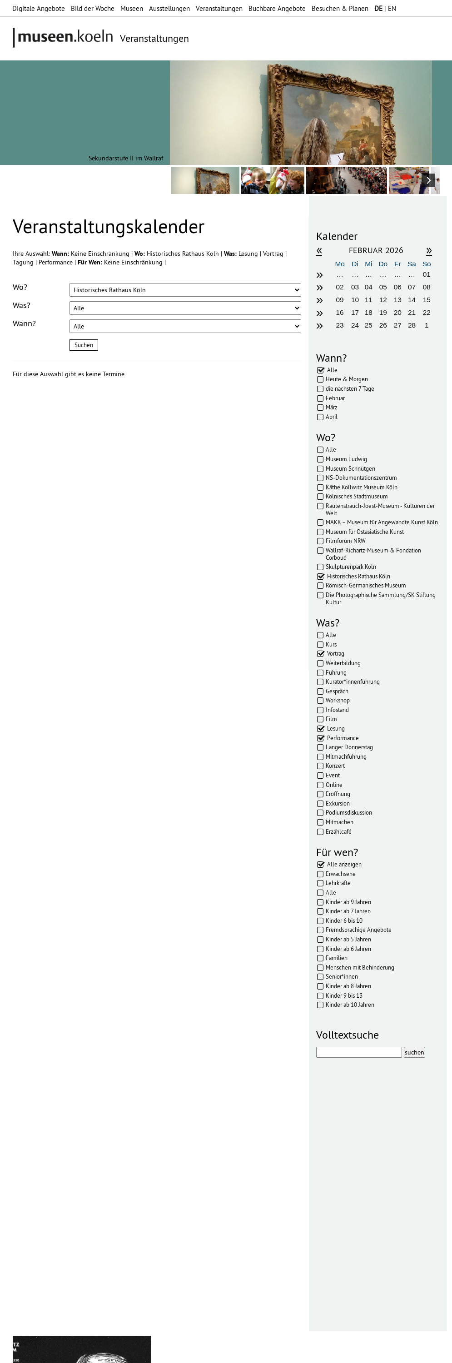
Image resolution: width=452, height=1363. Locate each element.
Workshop (338, 700)
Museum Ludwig (346, 459)
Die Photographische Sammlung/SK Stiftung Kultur (381, 598)
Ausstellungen (169, 8)
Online (334, 784)
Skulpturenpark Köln (351, 566)
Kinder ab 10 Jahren (350, 1004)
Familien (337, 957)
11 (369, 299)
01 (427, 274)
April (332, 416)
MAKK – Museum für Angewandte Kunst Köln (382, 522)
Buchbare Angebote (277, 8)
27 (398, 325)
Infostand (337, 709)
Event (333, 775)
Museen (131, 8)
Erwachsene (341, 873)
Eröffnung (338, 793)
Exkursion (338, 803)
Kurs (331, 644)
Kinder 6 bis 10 (344, 920)
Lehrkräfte (338, 882)
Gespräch (337, 691)
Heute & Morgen (347, 379)
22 (427, 312)
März (332, 407)
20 (398, 312)
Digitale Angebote (38, 8)
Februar (335, 398)
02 (340, 287)
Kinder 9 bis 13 (344, 995)
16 (340, 312)
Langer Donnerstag (349, 747)
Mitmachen (339, 822)
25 (369, 325)
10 (355, 299)
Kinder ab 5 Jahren (348, 939)
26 (383, 325)
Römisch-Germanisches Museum (366, 585)
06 (398, 287)
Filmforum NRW (346, 540)
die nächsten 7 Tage (350, 388)
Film (331, 718)
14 (412, 299)
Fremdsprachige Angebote (359, 929)
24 (355, 325)
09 (340, 299)
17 (355, 312)
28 (412, 325)
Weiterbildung (343, 663)
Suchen (84, 344)
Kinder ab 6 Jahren (348, 948)
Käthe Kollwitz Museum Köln (361, 487)
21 (412, 312)
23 (340, 325)
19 (383, 312)
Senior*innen (342, 976)
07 (412, 287)
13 (398, 299)
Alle (332, 369)
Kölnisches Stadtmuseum (357, 496)
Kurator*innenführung (353, 681)
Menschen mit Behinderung (360, 967)
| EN (385, 8)
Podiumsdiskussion (349, 812)
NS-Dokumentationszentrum (361, 477)
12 (383, 299)
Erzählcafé (339, 831)
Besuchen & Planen (340, 8)
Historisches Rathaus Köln (184, 253)
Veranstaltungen (219, 8)
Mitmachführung (346, 756)
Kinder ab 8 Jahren (348, 986)
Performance (57, 262)
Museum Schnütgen (350, 468)
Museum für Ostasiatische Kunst (365, 531)
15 (427, 299)
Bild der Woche (92, 8)
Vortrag (274, 253)
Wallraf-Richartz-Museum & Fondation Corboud (373, 554)
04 (369, 287)
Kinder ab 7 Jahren (348, 911)
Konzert (335, 765)
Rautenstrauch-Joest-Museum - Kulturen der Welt (380, 509)
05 (383, 287)
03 (355, 287)
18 (369, 312)
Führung (336, 672)
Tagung (24, 262)
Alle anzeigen (344, 864)
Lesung (249, 253)
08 (427, 287)
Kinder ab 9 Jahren (348, 901)
